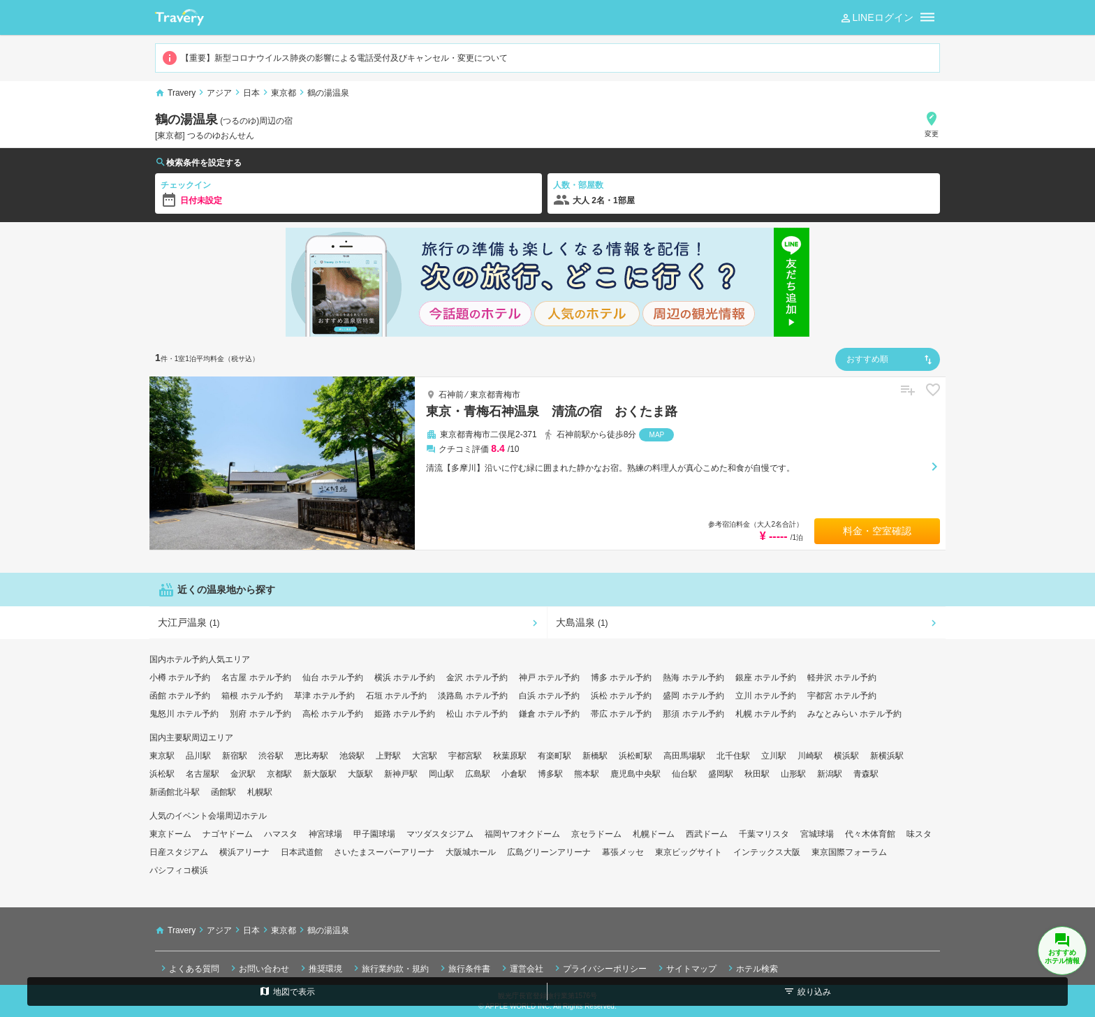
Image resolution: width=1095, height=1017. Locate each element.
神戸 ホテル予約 (549, 677)
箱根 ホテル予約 (251, 696)
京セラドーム (596, 834)
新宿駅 (234, 756)
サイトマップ (685, 968)
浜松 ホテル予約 (621, 696)
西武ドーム (707, 834)
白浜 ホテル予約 (549, 696)
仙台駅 (684, 774)
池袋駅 (352, 756)
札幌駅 (259, 792)
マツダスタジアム (439, 834)
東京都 (283, 93)
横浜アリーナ (244, 852)
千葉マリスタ (764, 834)
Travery (182, 93)
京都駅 (279, 774)
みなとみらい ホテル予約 (854, 714)
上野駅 (388, 756)
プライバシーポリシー (599, 968)
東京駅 (162, 756)
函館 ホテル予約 (179, 696)
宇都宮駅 (465, 756)
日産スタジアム (178, 852)
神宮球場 (325, 834)
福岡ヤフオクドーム (522, 834)
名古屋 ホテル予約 (256, 677)
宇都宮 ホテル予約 (841, 696)
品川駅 (198, 756)
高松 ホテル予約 (332, 714)
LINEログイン (876, 18)
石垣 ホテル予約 (396, 696)
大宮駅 (424, 756)
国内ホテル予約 (178, 659)
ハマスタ (280, 834)
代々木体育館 (870, 834)
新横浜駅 (887, 756)
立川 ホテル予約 (765, 696)
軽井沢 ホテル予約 (841, 677)
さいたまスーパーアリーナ (384, 852)
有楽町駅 (554, 756)
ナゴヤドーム (228, 834)
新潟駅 (829, 774)
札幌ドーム (654, 834)
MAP (657, 435)
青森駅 (866, 774)
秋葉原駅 (510, 756)
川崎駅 (810, 756)
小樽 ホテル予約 (179, 677)
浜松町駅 (635, 756)
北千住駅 (733, 756)
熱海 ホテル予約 (693, 677)
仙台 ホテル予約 (332, 677)
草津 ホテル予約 (324, 696)
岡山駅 (441, 774)
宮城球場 (817, 834)
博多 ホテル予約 (621, 677)
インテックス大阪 (766, 852)
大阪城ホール (471, 852)
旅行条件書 (463, 968)
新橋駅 (595, 756)
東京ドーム (170, 834)
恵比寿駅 (311, 756)
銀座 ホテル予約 (765, 677)
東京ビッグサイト (688, 852)
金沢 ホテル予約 (476, 677)
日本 (251, 93)
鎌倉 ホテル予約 (549, 714)
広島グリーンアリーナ (549, 852)
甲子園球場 (374, 834)
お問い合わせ (258, 968)
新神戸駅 (401, 774)
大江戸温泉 (189, 622)
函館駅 (223, 792)
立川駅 (773, 756)
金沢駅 (243, 774)
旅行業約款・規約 (390, 968)
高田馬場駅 (684, 756)
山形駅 (793, 774)
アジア (219, 93)
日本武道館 (302, 852)
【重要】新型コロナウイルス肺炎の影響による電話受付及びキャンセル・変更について (334, 58)
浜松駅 (162, 774)
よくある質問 (188, 968)
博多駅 (550, 774)
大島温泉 (582, 622)
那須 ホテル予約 (693, 714)
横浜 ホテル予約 (404, 677)
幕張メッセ (623, 852)
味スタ (919, 834)
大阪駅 (360, 774)
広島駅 (477, 774)
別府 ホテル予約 (260, 714)
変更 (931, 124)
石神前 (451, 395)
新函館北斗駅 (174, 792)
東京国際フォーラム (849, 852)
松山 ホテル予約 (476, 714)
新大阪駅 (320, 774)
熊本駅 (586, 774)
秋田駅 (757, 774)
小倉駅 (514, 774)
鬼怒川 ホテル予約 (184, 714)
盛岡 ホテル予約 (693, 696)
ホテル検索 (751, 968)
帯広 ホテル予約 (621, 714)
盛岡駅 (720, 774)
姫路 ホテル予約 (404, 714)
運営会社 (521, 968)
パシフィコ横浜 (178, 870)
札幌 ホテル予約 (765, 714)
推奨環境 (319, 968)
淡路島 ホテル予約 (472, 696)
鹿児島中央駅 (635, 774)
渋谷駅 (271, 756)
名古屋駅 (202, 774)
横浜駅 (846, 756)
